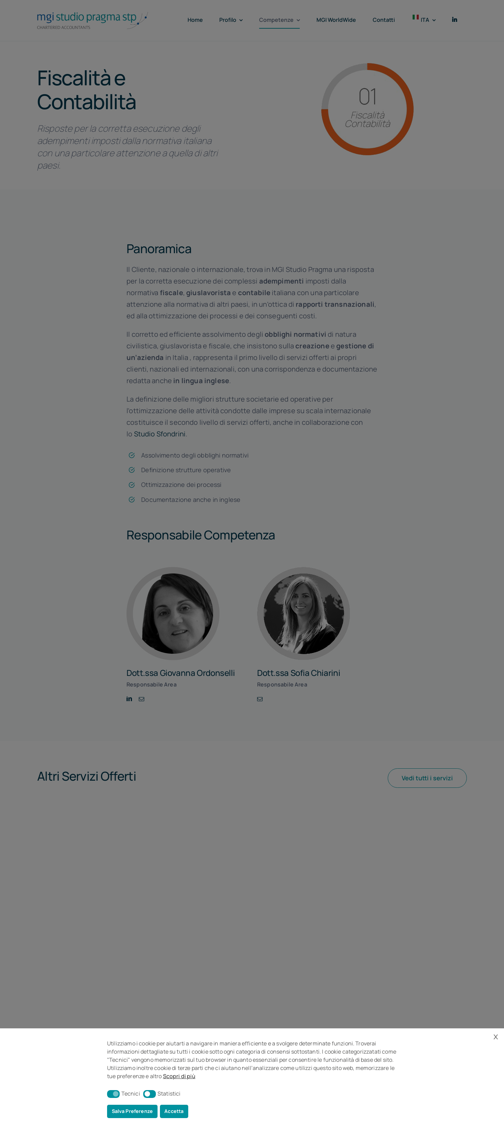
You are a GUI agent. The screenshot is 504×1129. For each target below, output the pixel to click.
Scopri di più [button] (179, 1076)
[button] (113, 1094)
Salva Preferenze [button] (132, 1111)
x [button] (495, 1036)
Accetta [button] (173, 1111)
